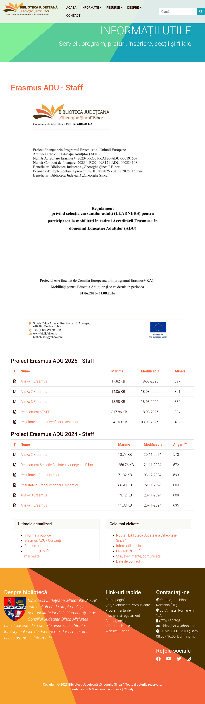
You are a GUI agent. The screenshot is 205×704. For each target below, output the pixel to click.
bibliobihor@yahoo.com (179, 626)
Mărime (117, 371)
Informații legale (118, 626)
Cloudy (128, 689)
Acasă (71, 7)
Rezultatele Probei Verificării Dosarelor (50, 422)
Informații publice (37, 535)
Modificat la (150, 371)
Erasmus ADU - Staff (47, 87)
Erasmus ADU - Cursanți (42, 540)
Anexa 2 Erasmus (34, 392)
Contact (73, 15)
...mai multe (31, 556)
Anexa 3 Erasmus (34, 402)
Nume (25, 371)
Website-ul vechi (118, 631)
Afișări (180, 371)
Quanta (116, 689)
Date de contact (36, 546)
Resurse (114, 7)
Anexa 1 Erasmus (34, 381)
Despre (134, 7)
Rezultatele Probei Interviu (40, 475)
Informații (91, 7)
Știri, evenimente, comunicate (138, 556)
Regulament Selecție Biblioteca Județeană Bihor (57, 465)
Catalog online (116, 621)
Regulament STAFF (35, 412)
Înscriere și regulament (123, 616)
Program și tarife (37, 551)
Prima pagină (116, 600)
